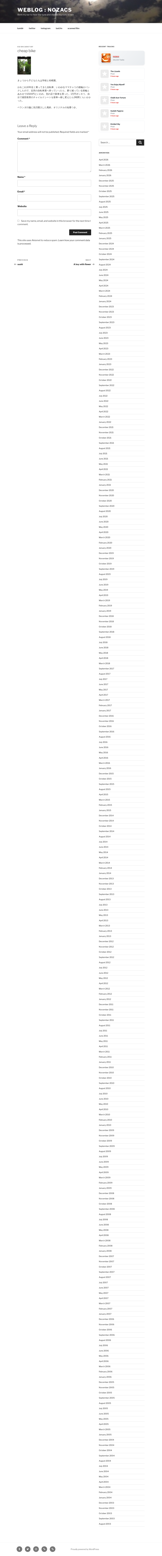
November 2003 (106, 1508)
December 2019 (106, 553)
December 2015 (106, 773)
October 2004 (105, 1450)
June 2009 (104, 1162)
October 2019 (105, 563)
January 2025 (105, 238)
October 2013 (105, 889)
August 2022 (105, 390)
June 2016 (103, 747)
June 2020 (104, 521)
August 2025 (105, 201)
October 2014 (105, 826)
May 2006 (103, 1356)
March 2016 (104, 763)
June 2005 (104, 1413)
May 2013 (103, 915)
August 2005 (105, 1403)
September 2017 (106, 668)
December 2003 (106, 1503)
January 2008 (105, 1251)
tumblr (20, 28)
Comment (23, 138)
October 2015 (105, 779)
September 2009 (107, 1146)
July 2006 (103, 1345)
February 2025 (105, 233)
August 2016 (105, 737)
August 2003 (105, 1524)
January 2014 (105, 873)
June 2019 (103, 584)
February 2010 (105, 1120)
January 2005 (105, 1434)
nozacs (116, 56)
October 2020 (105, 501)
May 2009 (103, 1167)
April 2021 (103, 469)
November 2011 (106, 1009)
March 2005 (104, 1429)
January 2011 (105, 1062)
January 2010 (105, 1125)
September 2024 (106, 259)
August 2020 (105, 511)
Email (21, 191)
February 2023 (105, 359)
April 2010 (103, 1109)
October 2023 (105, 317)
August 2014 (105, 836)
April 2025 (103, 222)
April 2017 (103, 695)
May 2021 (103, 464)
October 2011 (105, 1015)
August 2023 (105, 327)
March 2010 (104, 1114)
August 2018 (105, 637)
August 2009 (105, 1151)
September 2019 (106, 569)
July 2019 (103, 579)
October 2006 (105, 1329)
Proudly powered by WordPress (85, 1549)
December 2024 (106, 243)
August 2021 (104, 448)
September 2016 (106, 731)
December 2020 (106, 490)
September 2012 (106, 957)
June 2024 (103, 275)
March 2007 (104, 1303)
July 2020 (103, 516)
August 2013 (105, 899)
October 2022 (105, 380)
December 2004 (106, 1440)
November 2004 (106, 1445)
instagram (45, 28)
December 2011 (106, 1004)
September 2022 (106, 385)
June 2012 (103, 973)
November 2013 (106, 883)
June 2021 (103, 458)
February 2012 (105, 994)
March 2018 (104, 663)
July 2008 (103, 1219)
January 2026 (105, 175)
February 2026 (105, 170)
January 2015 (105, 810)
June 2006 (104, 1350)
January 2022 (105, 422)
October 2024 (105, 254)
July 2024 (103, 270)
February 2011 (105, 1057)
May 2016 (103, 752)
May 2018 (103, 653)
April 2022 (103, 411)
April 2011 (103, 1046)
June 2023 (103, 338)
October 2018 (105, 626)
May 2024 (103, 280)
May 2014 (103, 852)
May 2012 (103, 978)
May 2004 (103, 1476)
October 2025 (105, 191)
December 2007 (106, 1256)
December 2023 (106, 306)
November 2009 (106, 1135)
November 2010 (106, 1072)
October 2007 (105, 1267)
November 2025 (106, 186)
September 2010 (106, 1083)
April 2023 (103, 348)
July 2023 (103, 333)
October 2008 (105, 1204)
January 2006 (105, 1377)
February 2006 (105, 1371)
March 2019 (104, 600)
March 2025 (104, 228)
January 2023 (105, 364)
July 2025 (103, 207)
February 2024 (105, 296)
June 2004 (104, 1471)
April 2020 (103, 532)
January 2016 (105, 768)
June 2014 (103, 847)
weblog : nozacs (44, 10)
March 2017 (104, 700)
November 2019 (106, 558)
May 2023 (103, 343)
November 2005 (106, 1387)
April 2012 (103, 983)
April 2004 (104, 1482)
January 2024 (105, 301)
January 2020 (105, 548)
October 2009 (105, 1141)
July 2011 (103, 1030)
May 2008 (103, 1230)
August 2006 (105, 1340)
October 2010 (105, 1078)
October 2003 (105, 1513)
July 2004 (103, 1466)
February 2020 (105, 542)
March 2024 (104, 291)
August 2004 (105, 1461)
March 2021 (104, 474)
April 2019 (103, 595)
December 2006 (106, 1319)
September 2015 (106, 784)
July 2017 (103, 679)
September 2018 (106, 632)
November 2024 (106, 249)
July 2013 (103, 905)
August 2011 (104, 1025)
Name (21, 177)
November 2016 (106, 721)
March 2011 (104, 1051)
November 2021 (106, 432)
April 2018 (103, 658)
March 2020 (104, 537)
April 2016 (103, 758)
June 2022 (103, 401)
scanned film (73, 28)
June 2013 (103, 910)
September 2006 (107, 1335)
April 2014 (103, 857)
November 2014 (106, 820)
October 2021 (105, 438)
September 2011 (106, 1020)
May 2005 (103, 1419)
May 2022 (103, 406)
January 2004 (105, 1497)
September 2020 (106, 506)
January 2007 (105, 1314)
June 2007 (104, 1287)
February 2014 (105, 868)
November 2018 (106, 621)
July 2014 (103, 842)
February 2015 (105, 805)
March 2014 (104, 863)
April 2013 (103, 920)
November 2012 (106, 946)
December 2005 (106, 1382)
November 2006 (106, 1324)
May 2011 (103, 1041)
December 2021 (106, 427)
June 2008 (104, 1224)
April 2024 (103, 285)
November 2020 (106, 495)
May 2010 (103, 1104)
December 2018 (106, 616)
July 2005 (103, 1408)
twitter (32, 28)
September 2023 (106, 322)
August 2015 (105, 789)
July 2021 (103, 453)
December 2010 (106, 1067)
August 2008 (105, 1214)
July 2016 (103, 742)
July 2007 (103, 1282)
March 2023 (104, 354)
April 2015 (103, 794)
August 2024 (105, 264)
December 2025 (106, 180)
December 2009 (106, 1130)
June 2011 (103, 1036)
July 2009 (103, 1156)
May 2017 (103, 689)
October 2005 (105, 1392)
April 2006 (104, 1361)
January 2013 (105, 936)
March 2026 (104, 165)
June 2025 (103, 212)
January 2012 (105, 999)
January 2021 (105, 485)
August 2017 (104, 674)
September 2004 (107, 1455)
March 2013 (104, 925)
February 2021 (105, 479)
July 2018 (103, 642)
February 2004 (105, 1492)
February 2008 (105, 1245)
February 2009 (105, 1182)
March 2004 (104, 1487)
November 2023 (106, 312)
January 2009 (105, 1188)
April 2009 (104, 1172)
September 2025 (106, 196)
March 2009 (104, 1177)
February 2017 (105, 705)
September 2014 (106, 831)
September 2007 (106, 1272)
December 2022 (106, 369)
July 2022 (103, 396)
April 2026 (103, 159)
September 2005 (107, 1398)
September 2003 (107, 1518)
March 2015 (104, 800)
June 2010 (103, 1099)
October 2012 (105, 952)
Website (22, 206)
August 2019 (105, 574)
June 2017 (103, 684)
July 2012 (103, 967)
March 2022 (104, 416)
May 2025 (103, 217)
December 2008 (106, 1193)
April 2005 (104, 1424)
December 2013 (106, 878)
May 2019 (103, 590)
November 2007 (106, 1261)
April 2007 (103, 1298)
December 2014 (106, 815)
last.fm (59, 28)
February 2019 (105, 605)
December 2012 (106, 941)
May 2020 (103, 527)
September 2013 (106, 894)
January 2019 (105, 611)
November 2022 (106, 375)
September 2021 (106, 443)
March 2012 (104, 988)
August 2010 (105, 1088)
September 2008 (107, 1209)
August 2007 (105, 1277)
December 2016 (106, 716)
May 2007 (103, 1293)
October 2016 (105, 726)
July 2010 (103, 1093)
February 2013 (105, 931)
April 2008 (104, 1235)
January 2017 (105, 710)
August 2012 (104, 962)
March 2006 (104, 1366)
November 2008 (106, 1198)
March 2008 (104, 1240)
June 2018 (103, 647)
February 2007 (105, 1308)
